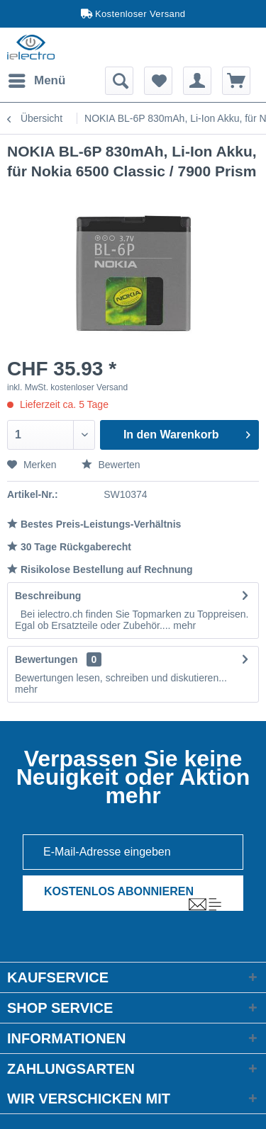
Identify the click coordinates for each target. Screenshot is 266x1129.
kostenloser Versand (89, 387)
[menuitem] (36, 81)
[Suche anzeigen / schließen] (119, 81)
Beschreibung (48, 595)
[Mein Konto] (197, 81)
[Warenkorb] (236, 81)
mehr (183, 625)
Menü (37, 78)
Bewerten (111, 464)
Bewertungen (46, 659)
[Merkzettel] (158, 81)
